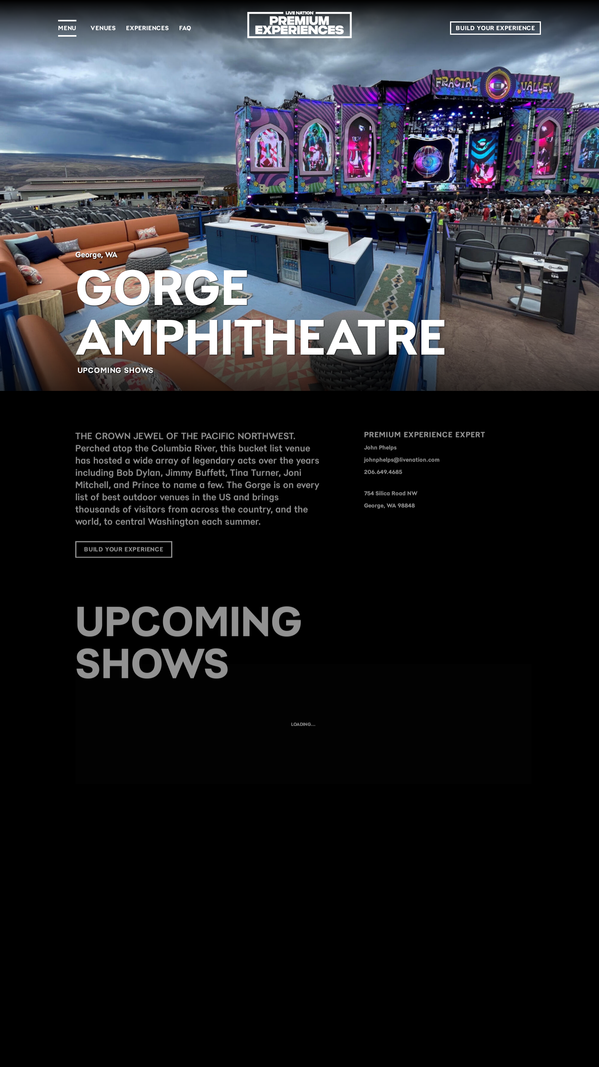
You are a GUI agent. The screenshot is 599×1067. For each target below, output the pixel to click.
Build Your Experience (495, 28)
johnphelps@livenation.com (402, 470)
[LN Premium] (299, 28)
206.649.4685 (383, 482)
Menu (67, 28)
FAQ (185, 28)
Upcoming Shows (116, 370)
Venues (103, 28)
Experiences (147, 28)
